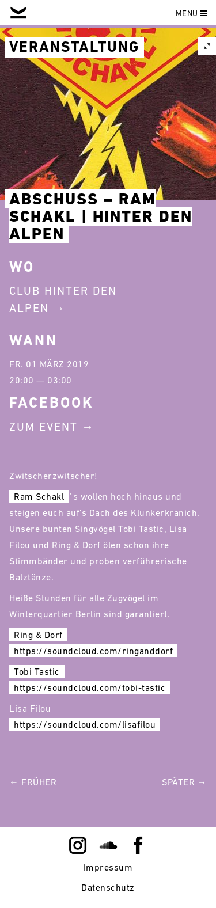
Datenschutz (108, 887)
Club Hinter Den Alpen (63, 299)
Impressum (108, 867)
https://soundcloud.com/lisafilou (85, 724)
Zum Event (43, 426)
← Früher (32, 782)
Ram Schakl (39, 496)
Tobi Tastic (37, 671)
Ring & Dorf (38, 634)
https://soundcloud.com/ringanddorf (93, 650)
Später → (184, 782)
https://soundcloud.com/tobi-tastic (89, 687)
